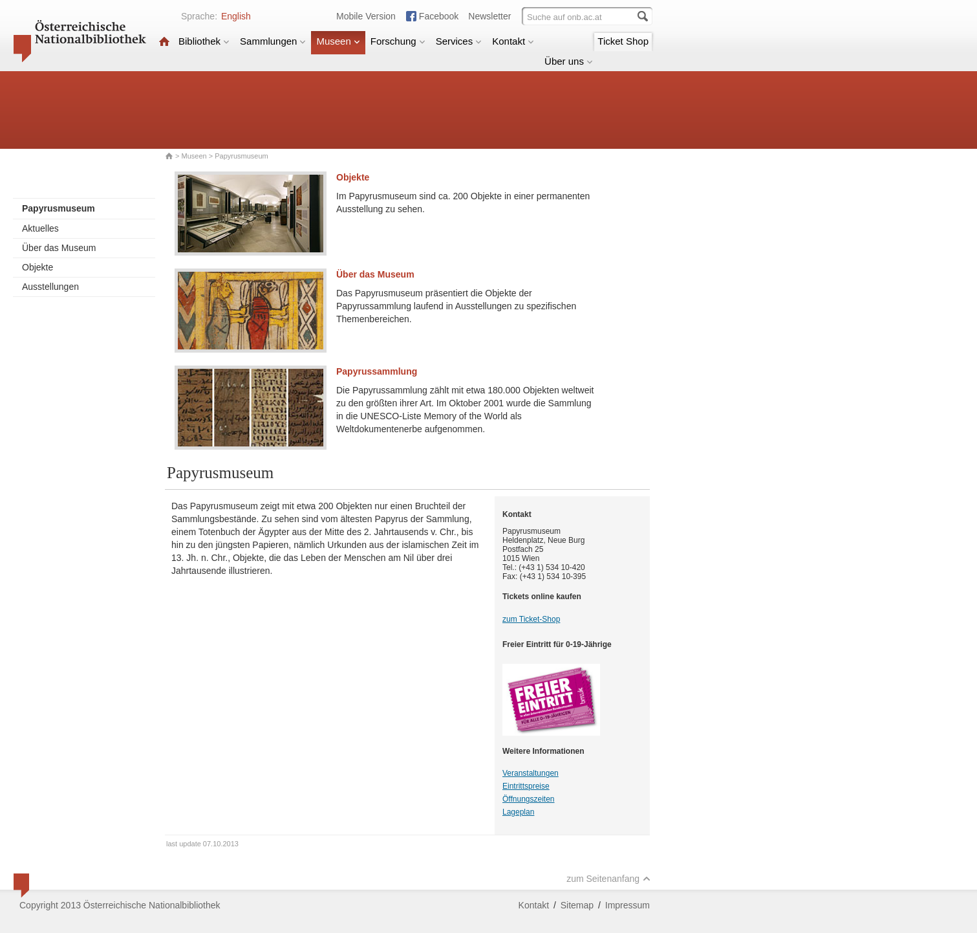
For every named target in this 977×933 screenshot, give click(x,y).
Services (459, 41)
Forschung (397, 41)
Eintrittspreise (526, 786)
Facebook (438, 16)
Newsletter (489, 16)
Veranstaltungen (530, 773)
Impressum (627, 905)
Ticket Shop (623, 41)
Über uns (568, 61)
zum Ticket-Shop (531, 619)
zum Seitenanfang (608, 878)
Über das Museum (59, 248)
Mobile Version (366, 16)
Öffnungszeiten (528, 799)
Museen (338, 41)
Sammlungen (273, 41)
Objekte (37, 267)
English (236, 16)
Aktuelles (40, 228)
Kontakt (513, 41)
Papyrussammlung (376, 371)
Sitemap (577, 905)
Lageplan (518, 812)
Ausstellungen (50, 286)
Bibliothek (204, 41)
